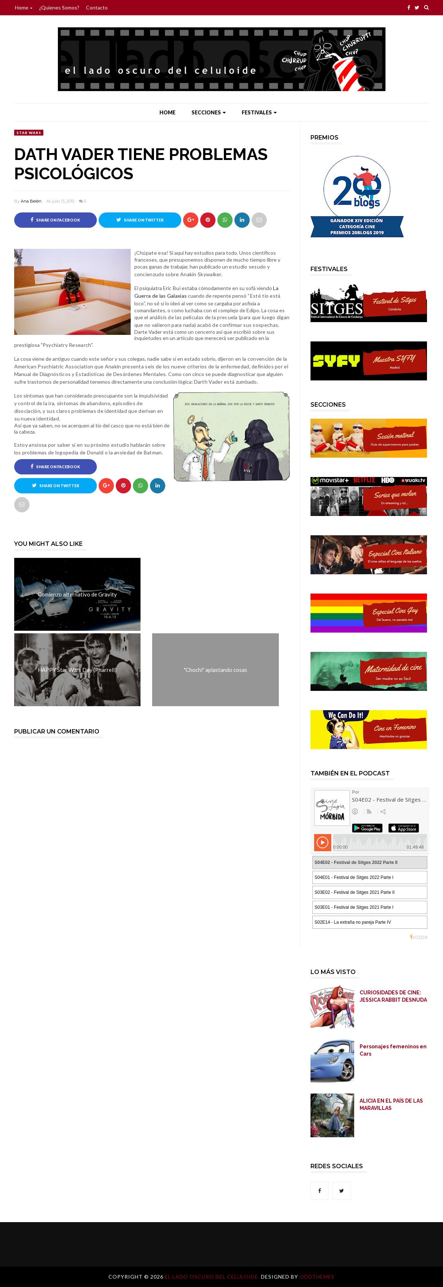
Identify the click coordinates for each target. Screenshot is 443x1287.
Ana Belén (31, 201)
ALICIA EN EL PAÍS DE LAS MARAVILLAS (391, 1104)
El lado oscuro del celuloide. (213, 1277)
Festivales (259, 112)
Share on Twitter (139, 219)
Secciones (208, 112)
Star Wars (28, 132)
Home (23, 7)
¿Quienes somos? (59, 7)
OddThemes (317, 1277)
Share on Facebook (55, 219)
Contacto (97, 7)
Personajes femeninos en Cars (393, 1050)
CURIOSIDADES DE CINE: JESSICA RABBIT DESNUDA (393, 996)
